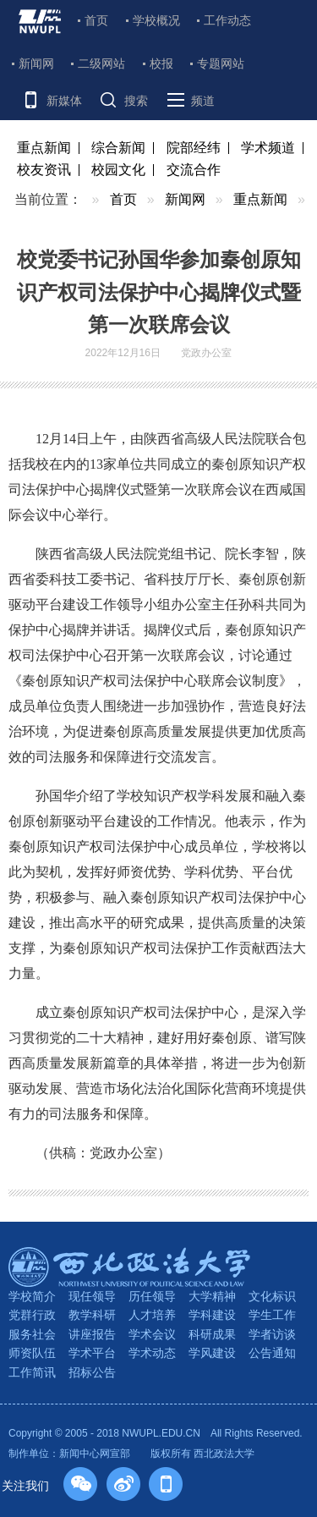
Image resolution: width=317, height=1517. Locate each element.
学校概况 (156, 20)
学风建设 (212, 1353)
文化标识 (272, 1296)
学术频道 (268, 147)
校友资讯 (44, 169)
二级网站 (101, 63)
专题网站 (220, 63)
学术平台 (92, 1353)
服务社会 (32, 1334)
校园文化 (118, 169)
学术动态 (152, 1353)
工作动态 (227, 20)
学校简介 (32, 1296)
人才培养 (152, 1315)
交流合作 (194, 169)
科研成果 (212, 1334)
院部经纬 (194, 147)
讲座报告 (92, 1334)
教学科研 (92, 1315)
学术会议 (152, 1334)
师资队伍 (32, 1353)
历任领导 (152, 1296)
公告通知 (272, 1353)
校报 (161, 63)
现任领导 (92, 1296)
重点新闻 (44, 147)
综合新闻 (118, 147)
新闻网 (36, 63)
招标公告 (92, 1372)
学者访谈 (272, 1334)
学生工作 (272, 1315)
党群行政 (32, 1315)
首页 (96, 20)
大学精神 (212, 1296)
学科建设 (212, 1315)
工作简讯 (32, 1372)
